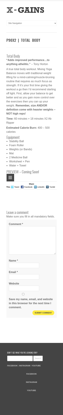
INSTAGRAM (24, 366)
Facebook (28, 187)
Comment (16, 224)
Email (13, 272)
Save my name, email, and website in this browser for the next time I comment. (31, 303)
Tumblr (52, 187)
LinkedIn (41, 187)
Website (14, 283)
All (10, 177)
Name (13, 260)
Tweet (16, 187)
